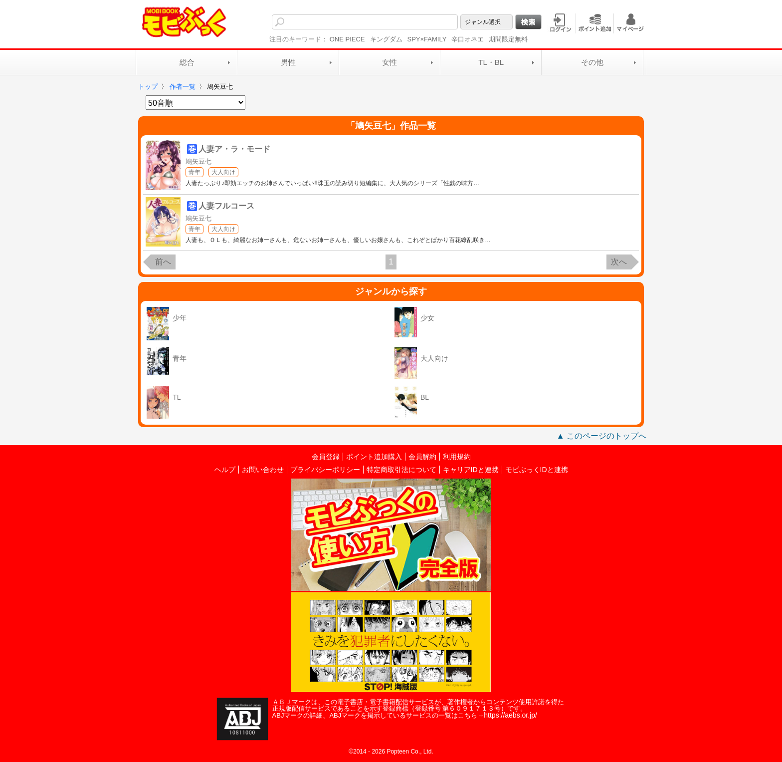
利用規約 (457, 457)
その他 (592, 62)
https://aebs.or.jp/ (510, 715)
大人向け (223, 172)
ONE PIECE (347, 39)
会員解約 (422, 457)
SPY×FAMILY (427, 39)
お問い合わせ (263, 470)
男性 (288, 62)
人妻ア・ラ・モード (234, 149)
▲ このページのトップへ (601, 436)
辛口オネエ (467, 39)
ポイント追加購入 (374, 457)
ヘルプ (224, 470)
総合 (187, 62)
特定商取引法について (401, 470)
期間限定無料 (508, 39)
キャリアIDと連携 (471, 470)
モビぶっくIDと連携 (536, 470)
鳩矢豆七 (198, 161)
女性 (389, 62)
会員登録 (326, 457)
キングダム (386, 39)
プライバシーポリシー (325, 470)
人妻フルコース (226, 206)
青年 (194, 172)
